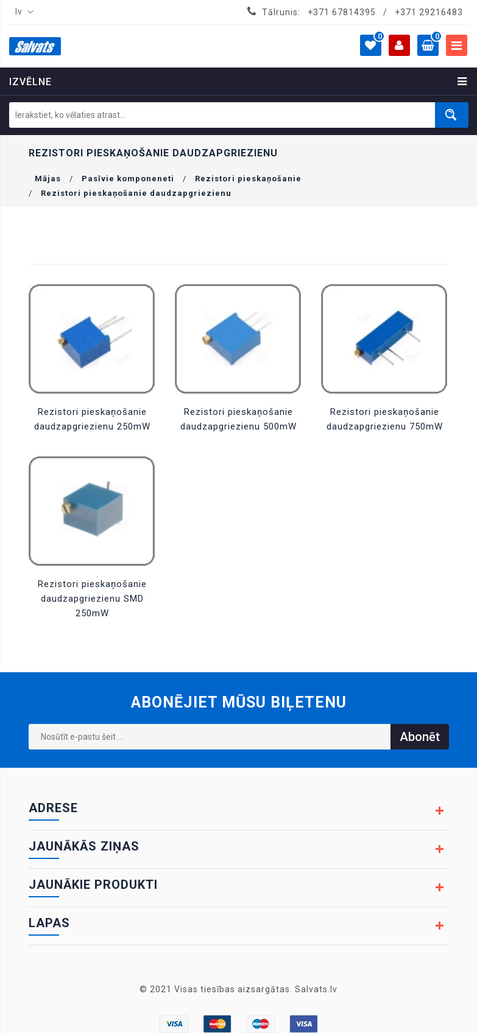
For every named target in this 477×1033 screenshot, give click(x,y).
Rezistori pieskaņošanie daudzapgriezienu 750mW (385, 419)
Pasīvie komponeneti (128, 178)
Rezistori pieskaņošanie (248, 178)
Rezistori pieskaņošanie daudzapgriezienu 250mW (92, 419)
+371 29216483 (429, 12)
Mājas (48, 178)
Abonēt (420, 736)
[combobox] (22, 12)
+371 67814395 (342, 12)
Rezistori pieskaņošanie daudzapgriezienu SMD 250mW (92, 599)
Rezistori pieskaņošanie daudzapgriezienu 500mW (238, 419)
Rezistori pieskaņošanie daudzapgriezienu (136, 193)
